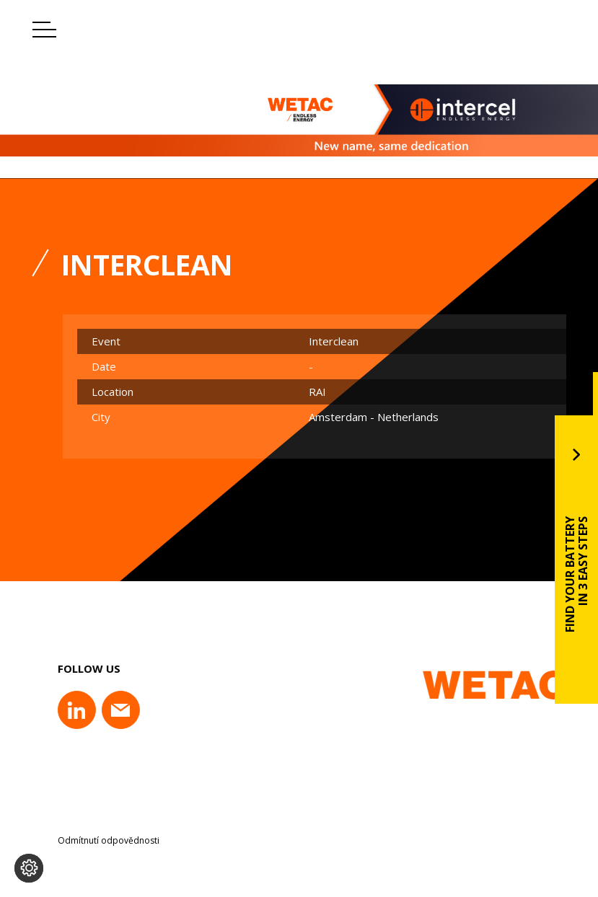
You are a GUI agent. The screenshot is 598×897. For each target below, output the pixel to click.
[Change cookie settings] (28, 868)
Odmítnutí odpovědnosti (108, 840)
